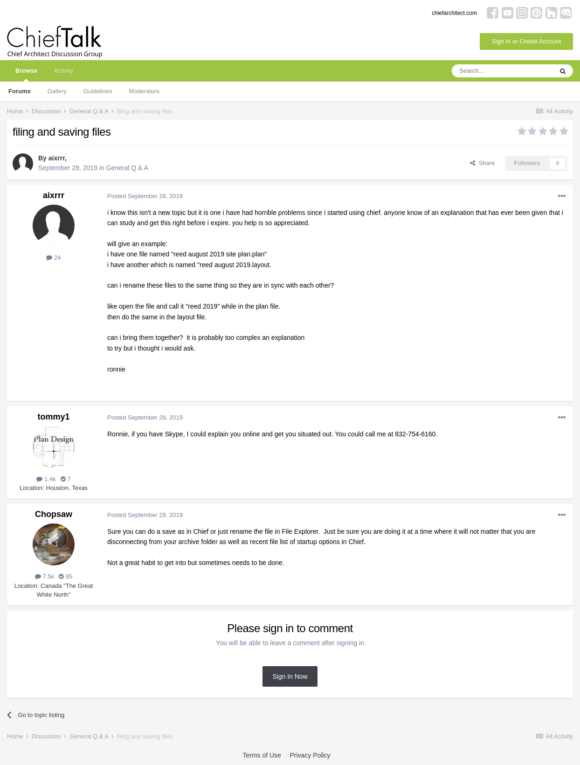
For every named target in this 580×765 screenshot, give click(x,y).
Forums (19, 91)
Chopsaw (53, 514)
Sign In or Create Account (526, 41)
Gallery (57, 91)
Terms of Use (261, 755)
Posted (145, 196)
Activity (63, 70)
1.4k (45, 479)
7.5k (44, 576)
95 (65, 576)
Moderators (144, 91)
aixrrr (56, 158)
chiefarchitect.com (454, 13)
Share (482, 162)
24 (53, 257)
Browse (26, 74)
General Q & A (127, 168)
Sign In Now (289, 676)
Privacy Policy (310, 755)
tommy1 (53, 416)
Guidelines (97, 91)
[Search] (502, 70)
